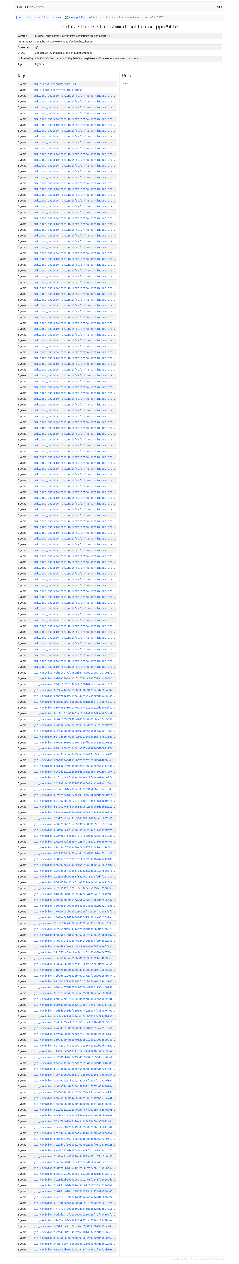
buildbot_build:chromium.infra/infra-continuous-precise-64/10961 (83, 165)
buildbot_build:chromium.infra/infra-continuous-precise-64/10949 (83, 235)
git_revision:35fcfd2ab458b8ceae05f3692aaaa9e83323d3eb (75, 993)
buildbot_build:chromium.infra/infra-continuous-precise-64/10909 (83, 469)
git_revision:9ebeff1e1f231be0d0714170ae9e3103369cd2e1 (75, 696)
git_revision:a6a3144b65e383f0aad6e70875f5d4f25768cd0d (75, 876)
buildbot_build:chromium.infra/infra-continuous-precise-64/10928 (83, 358)
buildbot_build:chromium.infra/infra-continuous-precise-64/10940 (83, 288)
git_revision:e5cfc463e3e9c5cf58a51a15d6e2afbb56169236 (75, 1115)
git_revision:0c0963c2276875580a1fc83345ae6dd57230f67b (75, 999)
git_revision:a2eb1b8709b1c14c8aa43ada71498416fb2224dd (75, 1197)
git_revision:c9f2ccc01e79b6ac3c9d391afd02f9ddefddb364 (75, 789)
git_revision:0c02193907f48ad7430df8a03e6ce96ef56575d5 (75, 719)
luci (46, 17)
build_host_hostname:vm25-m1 (55, 84)
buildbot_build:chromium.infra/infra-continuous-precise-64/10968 (83, 125)
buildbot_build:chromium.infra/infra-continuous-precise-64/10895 (83, 550)
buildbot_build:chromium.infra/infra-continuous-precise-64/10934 (83, 323)
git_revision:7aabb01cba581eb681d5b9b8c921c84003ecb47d (75, 958)
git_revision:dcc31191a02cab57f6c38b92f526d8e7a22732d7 (75, 1174)
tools (37, 17)
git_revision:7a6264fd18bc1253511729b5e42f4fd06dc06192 (75, 1191)
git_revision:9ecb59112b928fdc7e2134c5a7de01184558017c (75, 1063)
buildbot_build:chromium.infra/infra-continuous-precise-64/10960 (83, 171)
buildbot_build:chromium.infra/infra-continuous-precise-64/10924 (83, 381)
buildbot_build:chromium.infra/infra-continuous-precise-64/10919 (83, 410)
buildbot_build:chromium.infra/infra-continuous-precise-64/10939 (83, 294)
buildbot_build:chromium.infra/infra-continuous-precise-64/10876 (83, 655)
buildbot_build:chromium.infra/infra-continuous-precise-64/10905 (83, 492)
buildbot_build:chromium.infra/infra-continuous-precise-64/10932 (83, 334)
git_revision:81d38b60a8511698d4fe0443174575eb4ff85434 (75, 894)
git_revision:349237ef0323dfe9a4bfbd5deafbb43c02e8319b (75, 941)
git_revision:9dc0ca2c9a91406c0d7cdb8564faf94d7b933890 (75, 1016)
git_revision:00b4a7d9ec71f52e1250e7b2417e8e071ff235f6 (75, 1005)
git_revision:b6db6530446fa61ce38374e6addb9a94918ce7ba (75, 882)
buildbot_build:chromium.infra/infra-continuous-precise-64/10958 (83, 183)
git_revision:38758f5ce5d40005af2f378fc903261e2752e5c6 (75, 1203)
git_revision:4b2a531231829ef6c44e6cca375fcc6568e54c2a (75, 888)
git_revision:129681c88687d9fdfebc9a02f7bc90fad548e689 (75, 1051)
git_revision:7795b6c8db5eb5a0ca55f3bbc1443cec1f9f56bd (75, 911)
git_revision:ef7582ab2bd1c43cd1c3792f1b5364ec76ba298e (75, 1057)
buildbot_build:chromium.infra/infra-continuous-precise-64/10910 (83, 463)
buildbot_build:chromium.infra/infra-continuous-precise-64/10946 (83, 253)
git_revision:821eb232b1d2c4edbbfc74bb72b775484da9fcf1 (75, 1110)
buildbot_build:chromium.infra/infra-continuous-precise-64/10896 (83, 544)
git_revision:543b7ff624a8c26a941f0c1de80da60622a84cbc (75, 1121)
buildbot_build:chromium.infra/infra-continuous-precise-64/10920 (83, 404)
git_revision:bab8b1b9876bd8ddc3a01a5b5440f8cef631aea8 (75, 702)
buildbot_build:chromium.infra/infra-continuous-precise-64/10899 (83, 527)
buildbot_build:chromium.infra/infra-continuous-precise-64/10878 (83, 643)
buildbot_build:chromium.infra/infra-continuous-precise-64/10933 (83, 329)
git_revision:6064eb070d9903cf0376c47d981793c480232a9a (75, 987)
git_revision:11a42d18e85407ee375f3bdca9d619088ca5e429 (75, 970)
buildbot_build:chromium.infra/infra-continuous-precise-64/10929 (83, 352)
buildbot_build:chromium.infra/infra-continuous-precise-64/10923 (83, 387)
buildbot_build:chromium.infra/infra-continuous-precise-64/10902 (83, 509)
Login (219, 6)
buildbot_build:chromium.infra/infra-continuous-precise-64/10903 (83, 503)
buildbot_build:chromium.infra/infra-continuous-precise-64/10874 (83, 667)
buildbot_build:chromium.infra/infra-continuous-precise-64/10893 (83, 562)
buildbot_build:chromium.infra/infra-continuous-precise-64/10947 (83, 247)
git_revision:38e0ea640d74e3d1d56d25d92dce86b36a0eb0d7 (75, 917)
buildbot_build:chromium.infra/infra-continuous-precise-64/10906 (83, 486)
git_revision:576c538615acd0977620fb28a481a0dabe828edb (75, 742)
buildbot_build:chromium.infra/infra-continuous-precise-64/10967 (83, 131)
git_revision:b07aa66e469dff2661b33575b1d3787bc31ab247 (75, 737)
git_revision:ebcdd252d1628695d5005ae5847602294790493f (75, 772)
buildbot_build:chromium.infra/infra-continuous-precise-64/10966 (83, 136)
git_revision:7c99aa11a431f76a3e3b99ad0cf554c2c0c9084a (75, 1156)
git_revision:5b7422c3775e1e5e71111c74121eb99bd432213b (75, 1045)
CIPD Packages (30, 7)
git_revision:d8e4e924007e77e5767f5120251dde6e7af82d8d (75, 707)
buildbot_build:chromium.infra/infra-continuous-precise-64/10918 (83, 416)
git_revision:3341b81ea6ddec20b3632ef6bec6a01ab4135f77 (75, 1092)
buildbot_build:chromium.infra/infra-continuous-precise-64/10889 (83, 585)
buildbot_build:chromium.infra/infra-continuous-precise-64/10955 (83, 200)
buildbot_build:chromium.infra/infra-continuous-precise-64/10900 (83, 521)
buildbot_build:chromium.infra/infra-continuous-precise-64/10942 (83, 276)
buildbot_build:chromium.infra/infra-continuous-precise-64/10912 (83, 451)
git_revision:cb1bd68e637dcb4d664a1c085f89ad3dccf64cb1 (75, 1133)
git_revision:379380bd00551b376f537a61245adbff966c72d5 (75, 900)
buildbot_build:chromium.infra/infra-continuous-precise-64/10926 (83, 369)
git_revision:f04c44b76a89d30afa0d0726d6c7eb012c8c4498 (75, 847)
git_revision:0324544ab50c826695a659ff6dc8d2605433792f (75, 690)
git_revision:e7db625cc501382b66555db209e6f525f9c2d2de (75, 725)
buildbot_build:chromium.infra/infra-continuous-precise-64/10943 (83, 270)
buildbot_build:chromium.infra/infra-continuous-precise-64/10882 (83, 620)
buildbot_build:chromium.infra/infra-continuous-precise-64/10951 (83, 224)
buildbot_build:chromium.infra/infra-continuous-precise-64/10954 (83, 206)
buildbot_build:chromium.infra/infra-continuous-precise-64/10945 (83, 259)
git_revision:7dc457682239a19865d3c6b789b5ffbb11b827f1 (75, 1127)
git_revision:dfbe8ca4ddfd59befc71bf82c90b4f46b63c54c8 (75, 760)
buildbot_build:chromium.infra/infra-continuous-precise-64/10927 (83, 364)
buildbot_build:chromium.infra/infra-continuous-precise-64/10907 (83, 480)
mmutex (56, 17)
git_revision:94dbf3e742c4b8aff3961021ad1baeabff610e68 (75, 684)
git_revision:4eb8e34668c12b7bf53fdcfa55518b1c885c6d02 (75, 678)
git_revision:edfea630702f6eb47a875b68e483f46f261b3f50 (75, 1034)
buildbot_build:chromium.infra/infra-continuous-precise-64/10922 (83, 393)
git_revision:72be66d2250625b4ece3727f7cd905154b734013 (75, 976)
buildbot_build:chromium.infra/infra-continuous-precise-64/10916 (83, 428)
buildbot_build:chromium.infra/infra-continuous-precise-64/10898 (83, 533)
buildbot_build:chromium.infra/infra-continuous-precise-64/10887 (83, 597)
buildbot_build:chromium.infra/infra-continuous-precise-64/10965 (83, 142)
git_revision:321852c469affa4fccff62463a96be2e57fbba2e (75, 952)
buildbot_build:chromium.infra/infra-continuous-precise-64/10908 (83, 474)
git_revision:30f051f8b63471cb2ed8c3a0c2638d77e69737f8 (75, 929)
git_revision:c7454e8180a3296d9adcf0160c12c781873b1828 (75, 1028)
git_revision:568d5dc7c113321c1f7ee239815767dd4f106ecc (75, 859)
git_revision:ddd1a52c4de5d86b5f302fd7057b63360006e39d (75, 1086)
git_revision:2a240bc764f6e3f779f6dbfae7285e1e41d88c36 (75, 836)
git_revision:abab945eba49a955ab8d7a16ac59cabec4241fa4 (75, 754)
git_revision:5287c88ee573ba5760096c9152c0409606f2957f (75, 812)
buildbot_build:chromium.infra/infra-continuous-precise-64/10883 (83, 614)
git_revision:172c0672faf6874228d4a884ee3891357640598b (75, 841)
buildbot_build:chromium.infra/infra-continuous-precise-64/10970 (83, 113)
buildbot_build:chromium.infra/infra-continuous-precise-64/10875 (83, 661)
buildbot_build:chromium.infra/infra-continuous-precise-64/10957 (83, 189)
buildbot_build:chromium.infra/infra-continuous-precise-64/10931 (83, 340)
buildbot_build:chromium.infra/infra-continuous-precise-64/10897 (83, 538)
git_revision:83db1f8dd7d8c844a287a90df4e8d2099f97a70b (75, 748)
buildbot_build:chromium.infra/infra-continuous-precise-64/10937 (83, 305)
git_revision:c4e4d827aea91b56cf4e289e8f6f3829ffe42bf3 (75, 946)
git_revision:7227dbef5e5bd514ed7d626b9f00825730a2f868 (75, 1145)
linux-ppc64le (74, 17)
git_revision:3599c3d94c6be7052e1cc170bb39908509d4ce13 (75, 1040)
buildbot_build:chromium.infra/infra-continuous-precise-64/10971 (83, 107)
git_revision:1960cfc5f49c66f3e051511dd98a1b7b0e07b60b (75, 871)
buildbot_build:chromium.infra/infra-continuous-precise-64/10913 (83, 445)
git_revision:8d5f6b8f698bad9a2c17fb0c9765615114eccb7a (75, 766)
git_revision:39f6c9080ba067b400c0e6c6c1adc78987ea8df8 (75, 731)
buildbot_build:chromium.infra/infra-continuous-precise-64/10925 (83, 375)
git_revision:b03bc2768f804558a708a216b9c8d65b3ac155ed (75, 807)
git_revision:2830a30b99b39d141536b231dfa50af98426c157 (75, 964)
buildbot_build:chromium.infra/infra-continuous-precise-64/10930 (83, 346)
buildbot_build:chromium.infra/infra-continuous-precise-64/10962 (83, 160)
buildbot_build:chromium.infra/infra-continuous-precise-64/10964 (83, 148)
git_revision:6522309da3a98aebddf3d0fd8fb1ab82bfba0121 (75, 853)
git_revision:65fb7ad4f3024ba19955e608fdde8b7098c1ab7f (75, 795)
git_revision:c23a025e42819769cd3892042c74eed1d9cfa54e (75, 830)
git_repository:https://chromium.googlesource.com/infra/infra (81, 672)
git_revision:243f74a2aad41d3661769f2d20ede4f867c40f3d (75, 818)
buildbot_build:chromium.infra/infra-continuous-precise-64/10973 (83, 96)
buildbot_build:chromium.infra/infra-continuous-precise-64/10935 (83, 317)
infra (28, 17)
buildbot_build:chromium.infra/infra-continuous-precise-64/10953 (83, 212)
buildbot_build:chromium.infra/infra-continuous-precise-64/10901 (83, 515)
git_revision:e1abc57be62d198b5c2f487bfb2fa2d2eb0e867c (75, 1249)
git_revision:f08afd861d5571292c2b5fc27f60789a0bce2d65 (75, 1168)
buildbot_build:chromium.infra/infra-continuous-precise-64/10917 (83, 422)
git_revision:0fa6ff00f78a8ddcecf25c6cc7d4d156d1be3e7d (75, 1244)
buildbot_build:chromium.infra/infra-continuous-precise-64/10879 (83, 638)
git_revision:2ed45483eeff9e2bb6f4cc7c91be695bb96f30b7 (75, 1022)
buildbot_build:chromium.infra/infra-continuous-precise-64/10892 (83, 568)
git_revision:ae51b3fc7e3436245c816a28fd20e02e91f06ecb (75, 865)
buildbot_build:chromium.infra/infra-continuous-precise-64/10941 (83, 282)
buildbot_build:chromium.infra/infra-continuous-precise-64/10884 (83, 608)
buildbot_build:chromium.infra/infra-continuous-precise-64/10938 (83, 300)
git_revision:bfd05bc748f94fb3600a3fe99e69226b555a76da (75, 935)
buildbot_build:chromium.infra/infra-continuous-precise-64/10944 (83, 265)
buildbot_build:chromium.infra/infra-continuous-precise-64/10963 (83, 154)
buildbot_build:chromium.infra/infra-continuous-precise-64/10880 (83, 632)
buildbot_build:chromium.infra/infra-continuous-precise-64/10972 (83, 101)
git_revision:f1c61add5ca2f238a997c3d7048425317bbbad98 (75, 1220)
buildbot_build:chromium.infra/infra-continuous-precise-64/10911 (83, 457)
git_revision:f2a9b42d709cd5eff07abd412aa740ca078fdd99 (75, 1162)
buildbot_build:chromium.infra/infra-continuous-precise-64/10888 (83, 591)
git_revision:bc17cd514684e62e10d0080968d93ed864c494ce (75, 713)
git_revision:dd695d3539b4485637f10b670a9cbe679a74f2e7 (75, 1098)
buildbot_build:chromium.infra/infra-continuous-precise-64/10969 (83, 119)
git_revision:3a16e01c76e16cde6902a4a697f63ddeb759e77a (75, 923)
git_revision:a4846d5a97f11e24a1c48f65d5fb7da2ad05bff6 (75, 1080)
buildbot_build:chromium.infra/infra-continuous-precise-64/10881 (83, 626)
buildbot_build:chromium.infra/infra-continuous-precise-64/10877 (83, 649)
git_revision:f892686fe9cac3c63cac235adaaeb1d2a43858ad (75, 906)
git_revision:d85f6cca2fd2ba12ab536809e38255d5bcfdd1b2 (75, 1226)
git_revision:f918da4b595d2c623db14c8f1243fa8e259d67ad (75, 1179)
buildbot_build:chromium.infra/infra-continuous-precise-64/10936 (83, 311)
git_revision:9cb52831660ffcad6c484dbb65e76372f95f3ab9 (75, 1139)
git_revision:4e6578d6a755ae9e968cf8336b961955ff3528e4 (75, 824)
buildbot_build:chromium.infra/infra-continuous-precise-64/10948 (83, 241)
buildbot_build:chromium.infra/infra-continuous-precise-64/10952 (83, 218)
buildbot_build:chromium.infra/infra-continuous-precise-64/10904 (83, 498)
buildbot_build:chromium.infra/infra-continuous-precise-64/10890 (83, 579)
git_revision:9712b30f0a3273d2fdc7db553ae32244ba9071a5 (75, 981)
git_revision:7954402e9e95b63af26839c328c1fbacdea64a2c (75, 1075)
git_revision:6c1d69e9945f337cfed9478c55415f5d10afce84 (75, 801)
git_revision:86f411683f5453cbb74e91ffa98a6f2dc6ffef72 (75, 777)
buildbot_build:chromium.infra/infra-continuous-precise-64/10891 (83, 573)
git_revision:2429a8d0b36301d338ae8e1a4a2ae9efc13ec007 (75, 783)
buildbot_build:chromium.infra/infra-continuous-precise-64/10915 (83, 434)
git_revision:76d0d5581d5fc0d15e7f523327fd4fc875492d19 (75, 1010)
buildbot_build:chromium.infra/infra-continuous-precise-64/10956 (83, 195)
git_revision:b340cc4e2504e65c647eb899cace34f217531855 (75, 1069)
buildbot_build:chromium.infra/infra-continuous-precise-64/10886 (83, 603)
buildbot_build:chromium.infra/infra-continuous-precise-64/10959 (83, 177)
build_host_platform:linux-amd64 (58, 90)
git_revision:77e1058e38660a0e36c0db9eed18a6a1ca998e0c (75, 1104)
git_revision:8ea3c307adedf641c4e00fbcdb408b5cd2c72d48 (75, 1150)
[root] (19, 17)
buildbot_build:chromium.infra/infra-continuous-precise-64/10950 (83, 230)
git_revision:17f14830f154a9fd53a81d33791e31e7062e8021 (75, 1232)
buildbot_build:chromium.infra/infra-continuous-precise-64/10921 (83, 399)
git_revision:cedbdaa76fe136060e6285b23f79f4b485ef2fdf (75, 1214)
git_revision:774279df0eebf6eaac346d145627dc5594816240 (75, 1209)
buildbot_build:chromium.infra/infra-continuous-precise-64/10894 (83, 556)
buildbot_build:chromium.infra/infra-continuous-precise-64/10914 (83, 439)
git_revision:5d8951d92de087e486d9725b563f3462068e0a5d (75, 1185)
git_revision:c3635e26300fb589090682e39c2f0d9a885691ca (75, 1238)
